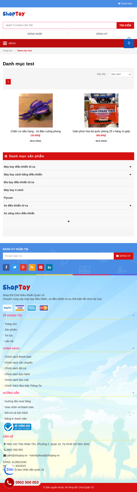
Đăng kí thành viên (16, 418)
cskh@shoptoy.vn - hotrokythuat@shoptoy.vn (33, 455)
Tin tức (9, 335)
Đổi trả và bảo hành (16, 412)
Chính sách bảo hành (17, 374)
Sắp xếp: (101, 74)
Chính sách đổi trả (15, 368)
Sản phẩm (11, 329)
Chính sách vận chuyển (19, 362)
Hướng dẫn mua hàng (18, 401)
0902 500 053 (15, 449)
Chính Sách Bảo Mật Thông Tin (23, 385)
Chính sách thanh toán (18, 356)
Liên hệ (9, 341)
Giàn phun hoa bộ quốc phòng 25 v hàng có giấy (101, 131)
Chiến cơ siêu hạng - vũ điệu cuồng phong (36, 131)
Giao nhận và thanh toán (19, 407)
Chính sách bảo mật (17, 379)
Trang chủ (11, 323)
